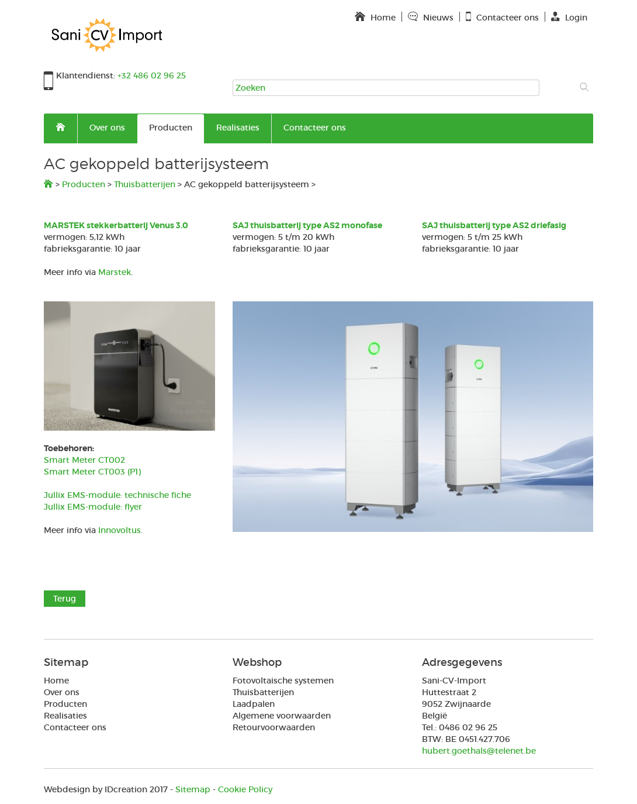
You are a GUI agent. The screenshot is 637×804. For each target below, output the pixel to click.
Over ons (107, 127)
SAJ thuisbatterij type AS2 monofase (307, 225)
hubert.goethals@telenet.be (479, 750)
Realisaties (237, 127)
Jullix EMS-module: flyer (93, 506)
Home (56, 680)
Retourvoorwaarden (274, 727)
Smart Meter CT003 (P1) (92, 471)
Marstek (114, 272)
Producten (170, 127)
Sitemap (192, 789)
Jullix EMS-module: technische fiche (117, 495)
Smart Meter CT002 (84, 460)
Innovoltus (119, 530)
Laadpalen (254, 704)
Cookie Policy (245, 789)
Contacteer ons (314, 127)
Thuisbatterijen (144, 184)
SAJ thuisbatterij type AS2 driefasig (494, 225)
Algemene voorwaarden (282, 715)
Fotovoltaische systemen (283, 680)
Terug (64, 598)
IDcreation (95, 789)
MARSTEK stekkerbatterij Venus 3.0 (116, 225)
